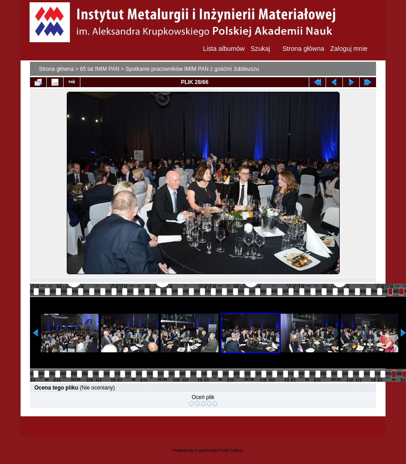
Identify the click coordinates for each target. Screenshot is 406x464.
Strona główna (56, 69)
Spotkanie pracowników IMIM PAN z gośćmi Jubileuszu (192, 69)
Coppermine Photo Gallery (219, 450)
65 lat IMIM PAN (99, 69)
